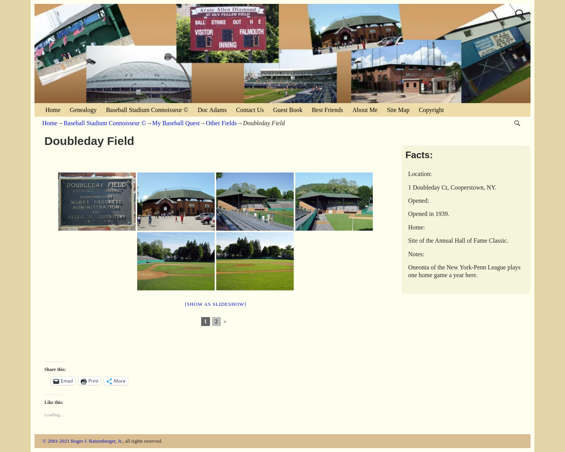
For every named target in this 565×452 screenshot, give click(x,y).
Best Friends (327, 110)
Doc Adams (212, 110)
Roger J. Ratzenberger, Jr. (97, 441)
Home (52, 110)
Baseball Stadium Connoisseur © (147, 110)
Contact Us (250, 110)
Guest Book (288, 110)
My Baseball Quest (176, 123)
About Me (364, 110)
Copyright (431, 110)
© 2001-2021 (56, 441)
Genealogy (83, 110)
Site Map (398, 110)
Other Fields (221, 123)
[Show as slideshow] (215, 304)
